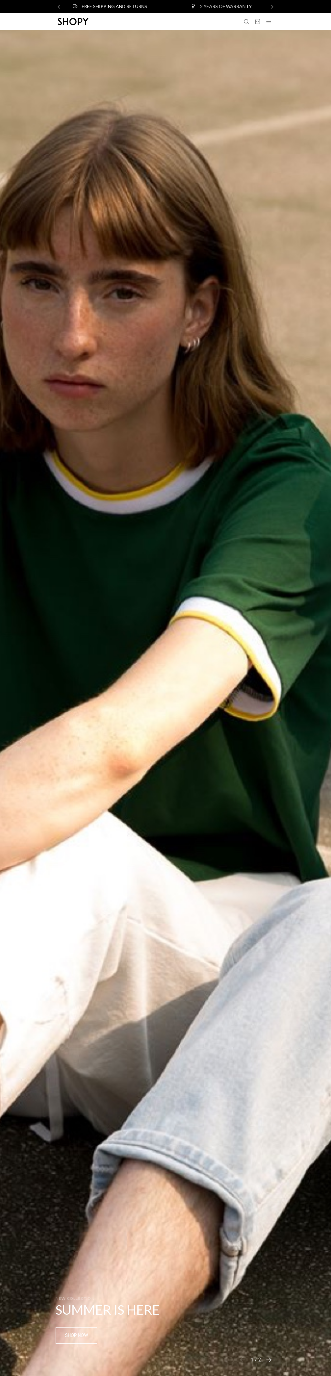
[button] (268, 1359)
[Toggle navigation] (269, 21)
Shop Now (76, 1335)
